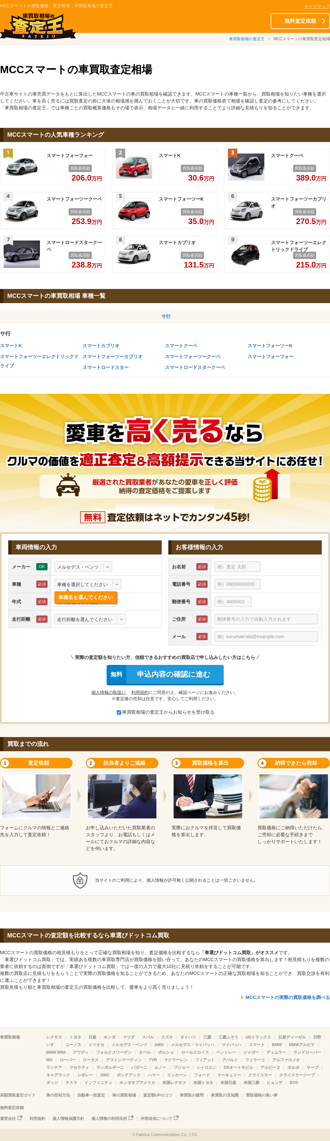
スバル (148, 1037)
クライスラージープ (297, 1075)
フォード (202, 1075)
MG (49, 1060)
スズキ (167, 1037)
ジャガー (251, 1052)
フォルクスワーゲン (114, 1052)
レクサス (54, 1037)
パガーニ (139, 1067)
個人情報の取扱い (108, 692)
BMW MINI (56, 1052)
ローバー (68, 1060)
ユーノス (73, 1044)
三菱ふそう (228, 1037)
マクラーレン (176, 1060)
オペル (145, 1052)
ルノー (160, 1067)
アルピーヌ (270, 1067)
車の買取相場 (124, 1095)
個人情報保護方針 (68, 1118)
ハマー (154, 1075)
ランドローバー (307, 1052)
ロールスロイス (195, 1052)
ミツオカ (96, 1044)
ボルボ (293, 1067)
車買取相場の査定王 (247, 39)
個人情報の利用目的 (109, 1118)
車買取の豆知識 (225, 1095)
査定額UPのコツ (158, 1095)
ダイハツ (188, 1037)
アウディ (81, 1052)
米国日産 (228, 1082)
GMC (105, 1075)
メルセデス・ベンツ (129, 1044)
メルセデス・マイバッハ (192, 1044)
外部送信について (156, 1118)
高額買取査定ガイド (18, 1095)
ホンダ (110, 1037)
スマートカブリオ (100, 345)
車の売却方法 (58, 1095)
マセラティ (79, 1067)
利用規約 (139, 692)
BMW (277, 1044)
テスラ (71, 1082)
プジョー (181, 1067)
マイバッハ (232, 1044)
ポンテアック (129, 1075)
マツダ (129, 1037)
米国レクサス (174, 1082)
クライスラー (260, 1075)
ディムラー (276, 1052)
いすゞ (52, 1044)
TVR (153, 1060)
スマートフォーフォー (271, 356)
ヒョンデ (274, 1082)
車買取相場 (10, 1037)
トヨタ (75, 1037)
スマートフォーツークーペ (192, 356)
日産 (92, 1037)
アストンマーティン (124, 1060)
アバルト (230, 1060)
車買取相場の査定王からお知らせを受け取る (165, 712)
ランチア (54, 1067)
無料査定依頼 (300, 21)
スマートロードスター (105, 367)
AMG (159, 1044)
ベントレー (226, 1052)
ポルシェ (166, 1052)
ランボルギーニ (110, 1067)
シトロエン (206, 1067)
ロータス (91, 1060)
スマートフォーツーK (270, 345)
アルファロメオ (286, 1060)
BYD (294, 1082)
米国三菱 (251, 1082)
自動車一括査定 (91, 1095)
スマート (257, 1044)
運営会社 (8, 1118)
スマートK (11, 345)
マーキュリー (229, 1075)
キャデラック (58, 1075)
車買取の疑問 (192, 1095)
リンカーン (177, 1075)
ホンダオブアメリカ (137, 1082)
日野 (317, 1037)
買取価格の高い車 (262, 1095)
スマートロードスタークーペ (195, 367)
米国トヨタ (203, 1082)
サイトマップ (317, 6)
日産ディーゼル (292, 1037)
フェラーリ (255, 1060)
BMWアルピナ (302, 1044)
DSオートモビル (238, 1067)
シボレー (85, 1075)
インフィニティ (98, 1082)
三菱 (207, 1037)
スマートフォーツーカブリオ (112, 356)
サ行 (166, 316)
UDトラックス (258, 1037)
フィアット (205, 1060)
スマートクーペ (181, 345)
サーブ (312, 1067)
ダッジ (52, 1082)
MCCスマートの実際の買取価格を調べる (288, 997)
